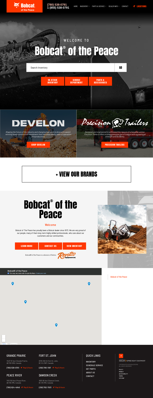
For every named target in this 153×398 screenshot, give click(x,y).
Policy (121, 369)
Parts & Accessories (100, 81)
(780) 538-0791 (13, 368)
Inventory (91, 361)
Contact (125, 6)
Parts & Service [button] (98, 6)
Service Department (76, 81)
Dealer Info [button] (113, 6)
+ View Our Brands (76, 174)
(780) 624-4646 (13, 387)
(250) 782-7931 (45, 387)
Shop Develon (38, 144)
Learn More (27, 246)
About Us (90, 372)
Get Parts (91, 369)
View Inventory (74, 246)
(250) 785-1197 (45, 368)
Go (120, 67)
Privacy (121, 371)
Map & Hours (27, 368)
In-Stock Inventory (52, 81)
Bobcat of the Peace (119, 277)
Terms (121, 376)
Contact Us (51, 246)
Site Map (121, 378)
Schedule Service (94, 365)
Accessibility (123, 374)
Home (76, 6)
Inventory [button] (84, 6)
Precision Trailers (114, 144)
